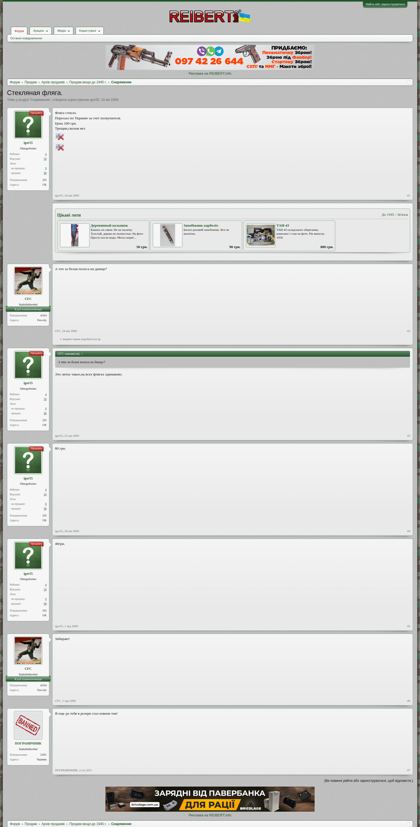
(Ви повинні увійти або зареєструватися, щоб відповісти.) (368, 781)
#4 (408, 531)
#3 (408, 435)
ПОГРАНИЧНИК (28, 743)
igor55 (94, 100)
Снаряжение (40, 100)
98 (45, 172)
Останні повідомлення (26, 38)
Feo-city (42, 320)
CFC (28, 299)
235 (44, 179)
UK (45, 184)
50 (45, 158)
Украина (42, 759)
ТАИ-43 (283, 225)
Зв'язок (402, 214)
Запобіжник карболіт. (201, 225)
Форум (19, 31)
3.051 (43, 754)
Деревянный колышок (109, 225)
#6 (408, 700)
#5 (408, 626)
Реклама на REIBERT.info (210, 73)
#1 (408, 195)
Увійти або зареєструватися (385, 4)
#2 (408, 331)
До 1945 (388, 214)
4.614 (43, 315)
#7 (408, 770)
